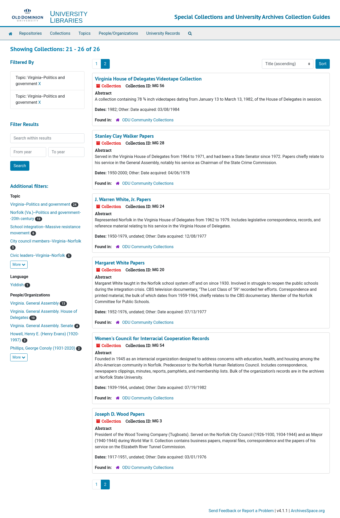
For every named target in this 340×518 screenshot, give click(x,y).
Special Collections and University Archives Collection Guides (252, 17)
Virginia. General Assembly (35, 303)
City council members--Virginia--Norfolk (45, 241)
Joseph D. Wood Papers (119, 414)
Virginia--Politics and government (40, 204)
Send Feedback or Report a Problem (241, 510)
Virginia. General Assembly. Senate (42, 325)
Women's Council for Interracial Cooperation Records (152, 338)
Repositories (30, 33)
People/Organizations (118, 33)
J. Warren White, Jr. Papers (123, 199)
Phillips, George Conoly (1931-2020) (43, 348)
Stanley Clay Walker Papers (124, 136)
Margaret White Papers (119, 262)
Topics (84, 33)
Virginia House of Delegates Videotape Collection (148, 78)
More (19, 264)
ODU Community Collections (148, 120)
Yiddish (17, 284)
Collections (60, 33)
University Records (163, 33)
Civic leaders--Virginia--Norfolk (38, 255)
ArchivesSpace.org (308, 510)
